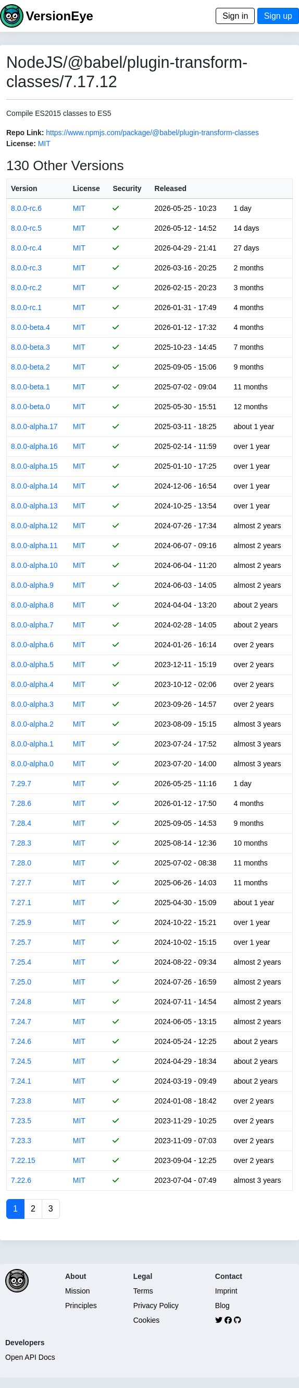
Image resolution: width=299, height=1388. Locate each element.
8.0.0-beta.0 (30, 406)
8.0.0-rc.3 (26, 268)
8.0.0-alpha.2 (32, 724)
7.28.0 (21, 863)
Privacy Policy (156, 1305)
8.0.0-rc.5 (26, 228)
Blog (222, 1305)
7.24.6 (21, 1041)
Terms (143, 1291)
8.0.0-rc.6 (26, 208)
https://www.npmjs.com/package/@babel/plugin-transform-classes (152, 132)
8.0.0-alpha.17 (34, 426)
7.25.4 (21, 962)
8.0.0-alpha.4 (32, 684)
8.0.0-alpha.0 (32, 764)
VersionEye (59, 16)
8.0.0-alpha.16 (34, 446)
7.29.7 (21, 783)
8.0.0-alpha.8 (32, 605)
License (86, 188)
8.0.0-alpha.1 (32, 744)
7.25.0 (21, 982)
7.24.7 (21, 1021)
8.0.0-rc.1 (26, 307)
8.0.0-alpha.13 (34, 506)
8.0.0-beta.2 (30, 367)
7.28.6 (21, 803)
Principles (81, 1305)
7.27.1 (21, 902)
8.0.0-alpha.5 (32, 664)
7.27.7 (21, 883)
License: (21, 143)
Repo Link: (25, 132)
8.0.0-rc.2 (26, 287)
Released (170, 188)
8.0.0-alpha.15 (34, 466)
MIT (44, 143)
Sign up (278, 15)
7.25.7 (21, 942)
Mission (77, 1291)
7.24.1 (21, 1081)
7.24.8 (21, 1002)
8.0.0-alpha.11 (34, 545)
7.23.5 (21, 1121)
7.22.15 (23, 1160)
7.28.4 (21, 823)
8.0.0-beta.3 (30, 347)
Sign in (235, 15)
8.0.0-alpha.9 (32, 585)
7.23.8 (21, 1101)
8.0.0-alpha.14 (34, 486)
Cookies (146, 1320)
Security (127, 188)
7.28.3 (21, 843)
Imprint (226, 1291)
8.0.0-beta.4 (30, 327)
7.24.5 (21, 1061)
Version (24, 188)
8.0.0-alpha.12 (34, 525)
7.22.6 (21, 1180)
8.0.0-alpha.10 (34, 565)
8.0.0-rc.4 (26, 248)
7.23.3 (21, 1140)
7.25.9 (21, 922)
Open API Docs (30, 1357)
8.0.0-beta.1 (30, 387)
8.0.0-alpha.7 (32, 625)
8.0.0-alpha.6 (32, 644)
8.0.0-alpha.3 (32, 704)
